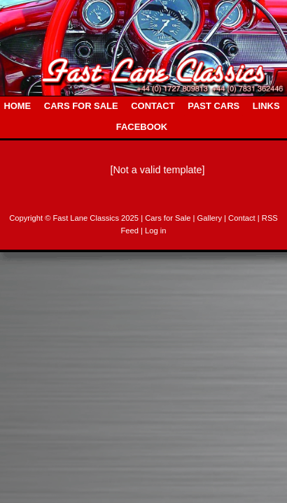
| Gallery (209, 218)
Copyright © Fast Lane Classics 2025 (75, 218)
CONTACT (152, 106)
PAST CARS (213, 106)
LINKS (266, 106)
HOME (17, 106)
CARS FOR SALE (81, 106)
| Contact (241, 218)
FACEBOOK (141, 127)
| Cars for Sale (166, 218)
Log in (155, 230)
